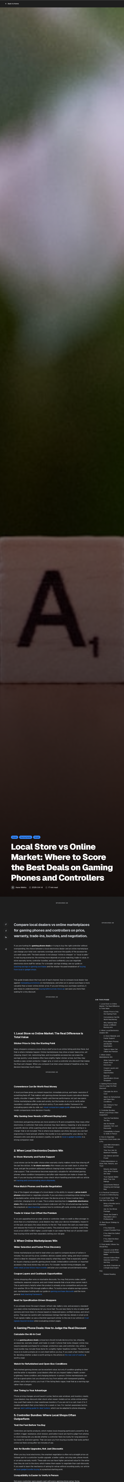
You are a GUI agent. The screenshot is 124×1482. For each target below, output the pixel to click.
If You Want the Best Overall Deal (111, 1240)
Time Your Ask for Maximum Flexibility (110, 1151)
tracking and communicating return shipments (35, 1180)
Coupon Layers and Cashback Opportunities (111, 1070)
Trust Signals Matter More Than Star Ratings (111, 1179)
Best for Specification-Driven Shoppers (111, 1078)
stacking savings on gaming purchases (30, 966)
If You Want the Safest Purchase (112, 1234)
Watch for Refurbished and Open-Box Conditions (112, 1099)
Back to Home (12, 4)
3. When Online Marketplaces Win (106, 1056)
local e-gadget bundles (72, 1137)
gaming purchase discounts (62, 1291)
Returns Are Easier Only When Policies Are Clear (111, 1171)
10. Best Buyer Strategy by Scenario (109, 1223)
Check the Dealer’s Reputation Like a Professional (111, 1216)
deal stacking (34, 1207)
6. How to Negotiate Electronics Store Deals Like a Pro (109, 1139)
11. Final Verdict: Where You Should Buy (109, 1245)
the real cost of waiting (74, 1355)
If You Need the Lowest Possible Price (112, 1229)
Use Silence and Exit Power (111, 1157)
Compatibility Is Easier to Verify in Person (112, 1132)
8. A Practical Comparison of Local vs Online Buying (109, 1193)
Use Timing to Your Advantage (111, 1106)
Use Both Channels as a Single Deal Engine (112, 1266)
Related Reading (110, 1274)
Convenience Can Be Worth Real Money (111, 1018)
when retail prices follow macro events (30, 1267)
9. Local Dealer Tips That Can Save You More (108, 1199)
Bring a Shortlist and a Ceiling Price (112, 1204)
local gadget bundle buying (27, 1469)
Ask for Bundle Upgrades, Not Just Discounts (111, 1126)
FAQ (100, 1271)
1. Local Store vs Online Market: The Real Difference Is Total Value (109, 1006)
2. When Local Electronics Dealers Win (109, 1031)
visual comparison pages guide (56, 1107)
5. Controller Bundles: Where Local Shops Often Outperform (108, 1112)
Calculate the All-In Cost (111, 1092)
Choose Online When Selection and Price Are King (111, 1260)
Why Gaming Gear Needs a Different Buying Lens (110, 1025)
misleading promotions (30, 983)
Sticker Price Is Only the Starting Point (111, 1013)
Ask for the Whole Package (110, 1210)
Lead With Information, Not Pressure (112, 1146)
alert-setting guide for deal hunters (35, 1408)
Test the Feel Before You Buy (111, 1119)
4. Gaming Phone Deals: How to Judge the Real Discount (108, 1086)
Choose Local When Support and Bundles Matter (111, 1252)
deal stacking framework (31, 1294)
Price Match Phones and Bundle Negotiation (111, 1043)
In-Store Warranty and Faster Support (112, 1037)
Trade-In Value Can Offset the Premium (111, 1050)
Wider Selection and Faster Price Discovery (111, 1062)
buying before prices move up (51, 989)
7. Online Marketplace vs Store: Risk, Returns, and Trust (108, 1163)
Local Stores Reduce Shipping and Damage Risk (112, 1187)
